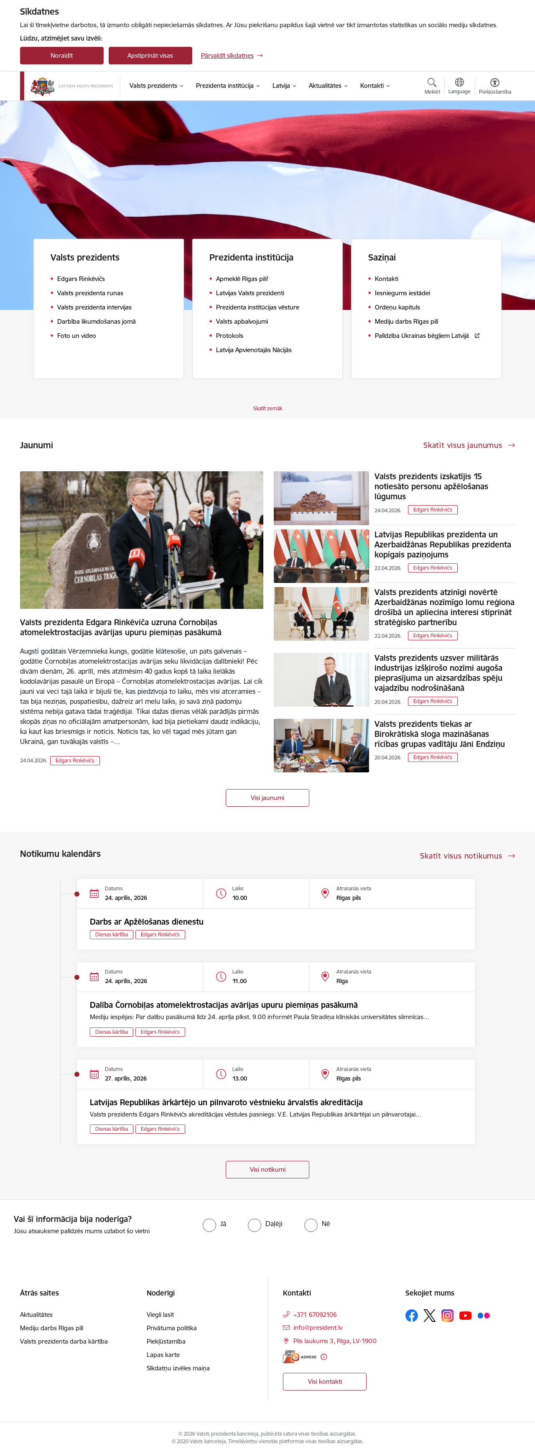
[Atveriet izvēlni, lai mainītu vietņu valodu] (459, 87)
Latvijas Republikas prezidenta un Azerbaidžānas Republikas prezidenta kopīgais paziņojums (442, 544)
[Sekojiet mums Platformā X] (429, 1315)
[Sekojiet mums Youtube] (465, 1315)
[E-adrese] (299, 1357)
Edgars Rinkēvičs (75, 760)
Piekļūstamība (166, 1341)
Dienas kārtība (111, 934)
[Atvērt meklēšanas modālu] (432, 87)
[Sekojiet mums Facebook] (411, 1315)
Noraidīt (62, 55)
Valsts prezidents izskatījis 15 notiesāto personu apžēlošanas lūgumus (431, 486)
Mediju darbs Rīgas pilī (51, 1328)
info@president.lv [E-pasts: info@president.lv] (317, 1327)
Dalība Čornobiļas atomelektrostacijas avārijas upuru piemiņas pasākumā (224, 1005)
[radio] (214, 1224)
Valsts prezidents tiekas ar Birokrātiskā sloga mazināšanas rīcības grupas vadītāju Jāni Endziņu (439, 734)
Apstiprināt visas (150, 55)
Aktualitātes (36, 1315)
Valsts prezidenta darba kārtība (64, 1341)
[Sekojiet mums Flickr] (483, 1315)
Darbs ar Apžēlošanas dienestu (147, 922)
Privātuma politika (172, 1328)
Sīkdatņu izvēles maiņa (178, 1368)
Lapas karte (163, 1355)
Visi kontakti (325, 1381)
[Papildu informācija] (324, 1357)
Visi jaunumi (267, 798)
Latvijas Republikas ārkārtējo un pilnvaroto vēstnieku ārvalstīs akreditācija (226, 1102)
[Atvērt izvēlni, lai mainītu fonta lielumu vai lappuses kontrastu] (495, 87)
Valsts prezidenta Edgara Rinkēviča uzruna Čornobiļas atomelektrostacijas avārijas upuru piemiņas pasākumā (121, 627)
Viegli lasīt (160, 1315)
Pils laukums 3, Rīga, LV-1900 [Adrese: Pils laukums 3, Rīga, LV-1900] (335, 1341)
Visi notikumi (267, 1169)
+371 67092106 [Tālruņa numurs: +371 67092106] (315, 1315)
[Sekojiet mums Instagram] (447, 1315)
